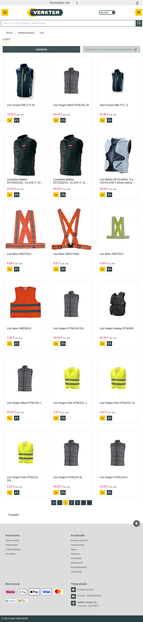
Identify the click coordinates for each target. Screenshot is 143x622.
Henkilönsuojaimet (26, 33)
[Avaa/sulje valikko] (4, 12)
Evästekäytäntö (79, 567)
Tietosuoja (76, 571)
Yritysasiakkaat (13, 549)
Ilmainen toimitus (79, 540)
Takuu (74, 549)
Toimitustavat (77, 545)
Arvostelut (10, 554)
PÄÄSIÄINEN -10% (59, 2)
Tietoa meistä (12, 540)
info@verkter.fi (94, 595)
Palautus (75, 554)
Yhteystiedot (11, 545)
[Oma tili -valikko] (137, 3)
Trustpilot (13, 514)
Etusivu (9, 33)
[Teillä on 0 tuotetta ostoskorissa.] (139, 12)
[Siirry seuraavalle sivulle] (83, 502)
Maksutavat (77, 562)
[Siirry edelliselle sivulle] (59, 502)
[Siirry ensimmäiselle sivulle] (53, 502)
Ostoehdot (76, 558)
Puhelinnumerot (86, 589)
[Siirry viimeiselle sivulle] (89, 502)
